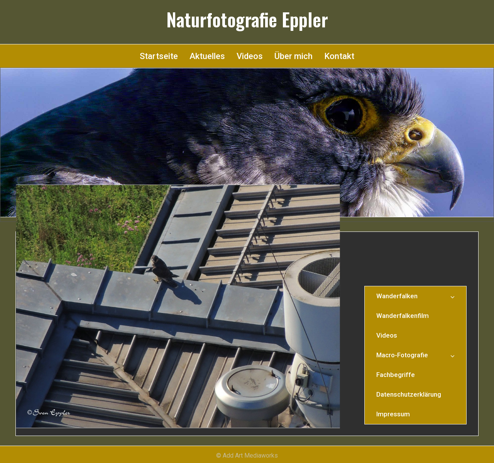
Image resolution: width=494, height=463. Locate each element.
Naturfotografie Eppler (247, 19)
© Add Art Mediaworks (247, 455)
